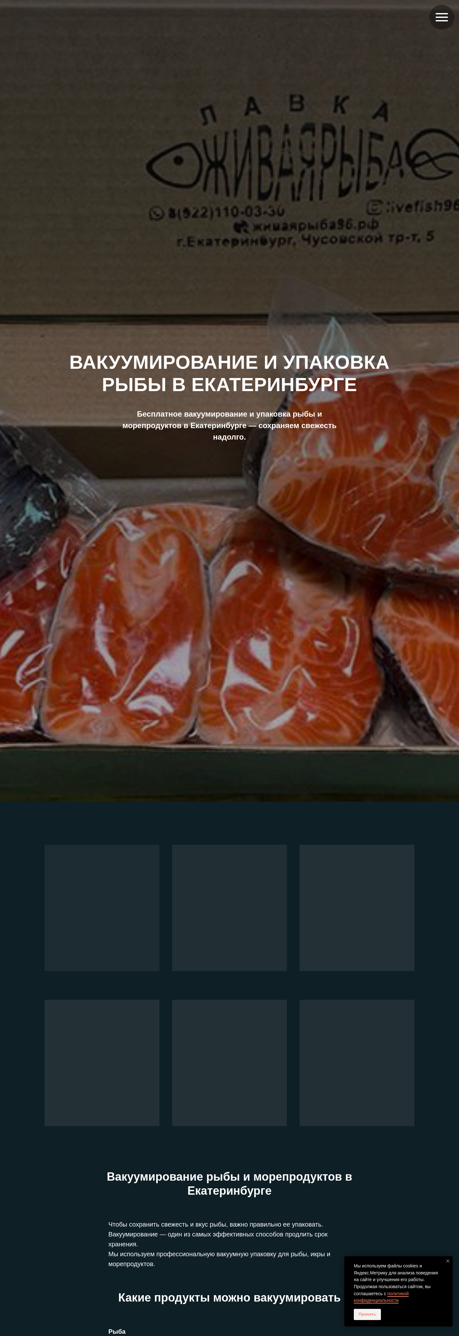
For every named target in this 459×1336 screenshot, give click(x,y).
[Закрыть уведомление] (448, 1261)
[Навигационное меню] (442, 17)
